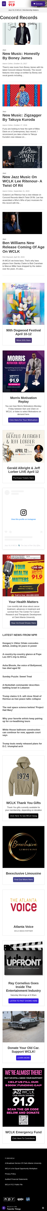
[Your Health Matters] (23, 575)
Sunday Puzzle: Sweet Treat (17, 676)
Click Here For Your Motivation (23, 420)
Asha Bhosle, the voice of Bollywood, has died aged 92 (22, 666)
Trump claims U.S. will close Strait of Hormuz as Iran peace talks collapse (21, 697)
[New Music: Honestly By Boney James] (22, 34)
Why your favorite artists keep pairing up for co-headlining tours (22, 720)
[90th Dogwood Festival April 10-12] (23, 304)
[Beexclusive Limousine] (23, 847)
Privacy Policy (10, 1174)
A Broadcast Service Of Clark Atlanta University (23, 1163)
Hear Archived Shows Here (23, 623)
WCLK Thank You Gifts (23, 803)
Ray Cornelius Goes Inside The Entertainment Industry (23, 986)
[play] (3, 1208)
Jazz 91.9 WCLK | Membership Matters (23, 10)
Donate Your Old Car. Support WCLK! (23, 1049)
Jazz (4, 50)
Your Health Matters (23, 602)
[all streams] (43, 1208)
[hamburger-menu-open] (4, 3)
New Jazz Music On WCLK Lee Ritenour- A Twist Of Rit (22, 181)
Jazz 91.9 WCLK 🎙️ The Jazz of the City (20, 545)
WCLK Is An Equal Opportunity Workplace (21, 1169)
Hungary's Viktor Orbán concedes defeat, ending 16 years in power (20, 644)
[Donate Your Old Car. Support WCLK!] (23, 1027)
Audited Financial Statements (16, 1179)
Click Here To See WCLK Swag (23, 815)
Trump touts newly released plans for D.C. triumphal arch (22, 745)
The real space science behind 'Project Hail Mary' (22, 708)
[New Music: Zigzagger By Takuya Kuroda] (22, 95)
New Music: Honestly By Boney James (21, 56)
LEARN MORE (23, 1057)
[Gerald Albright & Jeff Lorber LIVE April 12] (23, 446)
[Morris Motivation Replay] (23, 371)
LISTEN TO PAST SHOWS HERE (23, 1000)
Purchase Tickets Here (23, 478)
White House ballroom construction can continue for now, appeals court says (21, 732)
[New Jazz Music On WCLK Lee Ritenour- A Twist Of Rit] (22, 157)
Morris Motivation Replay (23, 399)
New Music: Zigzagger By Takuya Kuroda (22, 117)
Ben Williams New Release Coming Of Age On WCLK (23, 247)
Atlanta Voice (23, 927)
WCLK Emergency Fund (23, 1132)
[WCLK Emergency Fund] (23, 1097)
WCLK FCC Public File (14, 1185)
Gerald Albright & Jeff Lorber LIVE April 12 (23, 470)
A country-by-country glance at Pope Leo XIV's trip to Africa (21, 655)
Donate (39, 4)
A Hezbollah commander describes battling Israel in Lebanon (20, 686)
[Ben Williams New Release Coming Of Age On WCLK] (22, 223)
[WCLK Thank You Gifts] (23, 776)
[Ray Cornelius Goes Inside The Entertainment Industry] (23, 959)
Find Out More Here (23, 879)
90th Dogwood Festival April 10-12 (23, 332)
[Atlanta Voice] (23, 905)
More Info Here (23, 340)
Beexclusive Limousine (23, 873)
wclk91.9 (42, 545)
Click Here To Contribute (23, 1138)
